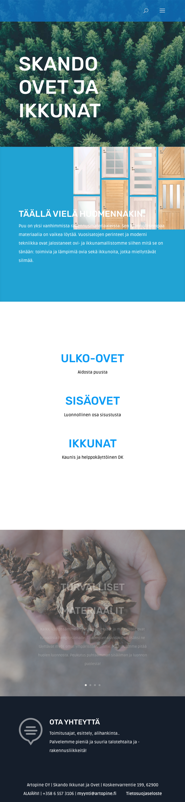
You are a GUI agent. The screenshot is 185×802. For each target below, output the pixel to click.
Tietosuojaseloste (144, 793)
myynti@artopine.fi (96, 793)
